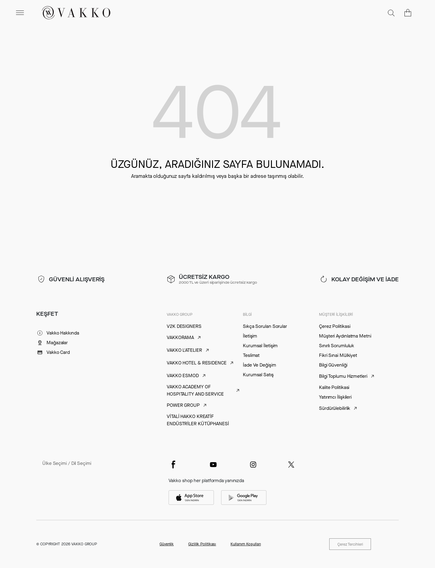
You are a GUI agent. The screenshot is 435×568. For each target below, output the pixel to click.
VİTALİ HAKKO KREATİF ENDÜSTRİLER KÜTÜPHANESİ (198, 420)
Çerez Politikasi (334, 326)
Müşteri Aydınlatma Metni (345, 336)
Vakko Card (58, 352)
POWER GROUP (183, 405)
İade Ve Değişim (259, 365)
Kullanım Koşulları (245, 544)
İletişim (250, 336)
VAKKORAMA (180, 337)
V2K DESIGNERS (184, 326)
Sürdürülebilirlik (334, 408)
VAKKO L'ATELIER (184, 350)
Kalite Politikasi (334, 387)
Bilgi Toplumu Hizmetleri (343, 376)
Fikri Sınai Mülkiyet (338, 355)
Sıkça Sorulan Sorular (265, 326)
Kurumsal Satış (258, 374)
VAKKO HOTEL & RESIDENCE (197, 363)
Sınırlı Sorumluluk (336, 345)
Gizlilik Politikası (202, 544)
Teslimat (251, 355)
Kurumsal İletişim (260, 345)
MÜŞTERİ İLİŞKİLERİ (336, 314)
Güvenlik (167, 544)
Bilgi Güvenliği (333, 365)
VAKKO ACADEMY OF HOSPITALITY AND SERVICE (195, 390)
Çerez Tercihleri (350, 544)
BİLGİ (247, 314)
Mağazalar (57, 342)
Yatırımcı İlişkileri (335, 397)
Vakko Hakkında (63, 333)
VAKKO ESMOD (183, 375)
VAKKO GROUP (179, 314)
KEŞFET (47, 314)
